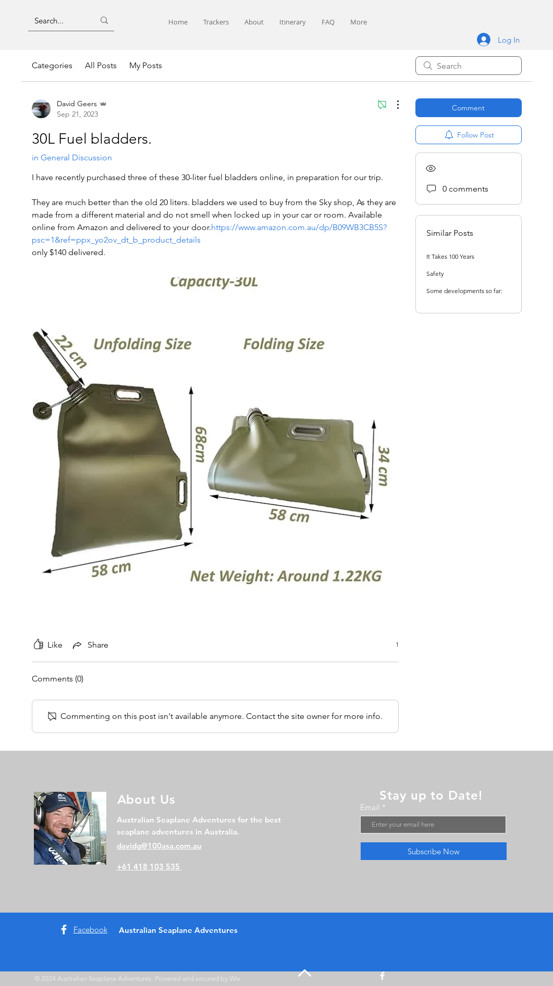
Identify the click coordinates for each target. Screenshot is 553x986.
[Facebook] (63, 929)
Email (370, 807)
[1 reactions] (391, 644)
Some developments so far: (464, 291)
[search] (468, 65)
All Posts (101, 65)
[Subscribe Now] (434, 851)
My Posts (145, 65)
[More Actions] (392, 104)
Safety (435, 273)
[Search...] (56, 20)
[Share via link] (89, 645)
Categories (52, 65)
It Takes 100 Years (450, 256)
